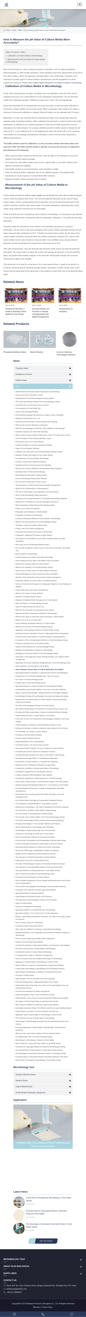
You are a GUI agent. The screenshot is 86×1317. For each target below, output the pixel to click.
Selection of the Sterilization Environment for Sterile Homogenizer (38, 577)
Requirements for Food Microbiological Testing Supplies (35, 398)
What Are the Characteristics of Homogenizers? (32, 488)
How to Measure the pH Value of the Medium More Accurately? (37, 561)
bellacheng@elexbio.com (17, 1289)
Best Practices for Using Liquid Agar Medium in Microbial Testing (38, 1043)
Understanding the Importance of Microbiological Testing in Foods (38, 725)
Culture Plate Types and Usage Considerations (32, 590)
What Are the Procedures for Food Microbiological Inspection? (37, 502)
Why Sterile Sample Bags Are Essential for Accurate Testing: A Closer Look (42, 709)
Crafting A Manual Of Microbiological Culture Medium (34, 775)
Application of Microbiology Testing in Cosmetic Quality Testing (37, 630)
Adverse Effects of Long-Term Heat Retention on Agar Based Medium (40, 965)
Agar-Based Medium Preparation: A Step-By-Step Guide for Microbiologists (42, 673)
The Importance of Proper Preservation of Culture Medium (36, 857)
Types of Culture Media (24, 903)
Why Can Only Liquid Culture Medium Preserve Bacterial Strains (38, 1033)
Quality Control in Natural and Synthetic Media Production (36, 854)
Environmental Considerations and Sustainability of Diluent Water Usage (41, 840)
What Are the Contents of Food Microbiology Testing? (34, 627)
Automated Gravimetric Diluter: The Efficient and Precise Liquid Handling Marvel (43, 1008)
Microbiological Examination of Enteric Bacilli (31, 475)
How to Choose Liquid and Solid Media (29, 922)
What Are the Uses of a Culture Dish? (29, 620)
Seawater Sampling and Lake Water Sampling (32, 432)
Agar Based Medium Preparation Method (30, 893)
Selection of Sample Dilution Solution (28, 597)
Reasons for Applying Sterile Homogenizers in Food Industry (36, 600)
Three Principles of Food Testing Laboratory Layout (33, 438)
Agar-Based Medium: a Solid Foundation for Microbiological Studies (39, 686)
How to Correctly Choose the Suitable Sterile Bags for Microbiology (39, 959)
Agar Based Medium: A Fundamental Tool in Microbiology (35, 910)
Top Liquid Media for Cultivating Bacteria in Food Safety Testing (38, 870)
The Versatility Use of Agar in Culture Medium (31, 731)
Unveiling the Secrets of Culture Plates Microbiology (34, 952)
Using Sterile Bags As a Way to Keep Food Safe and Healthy (37, 574)
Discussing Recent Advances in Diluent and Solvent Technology (38, 847)
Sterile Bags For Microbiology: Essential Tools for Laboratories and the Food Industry (42, 1022)
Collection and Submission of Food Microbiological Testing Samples (39, 452)
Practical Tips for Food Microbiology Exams (31, 683)
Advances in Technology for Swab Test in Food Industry (35, 834)
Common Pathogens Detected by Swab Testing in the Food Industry (39, 844)
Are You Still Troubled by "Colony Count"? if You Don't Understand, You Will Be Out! (43, 549)
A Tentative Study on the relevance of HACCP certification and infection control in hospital (43, 1144)
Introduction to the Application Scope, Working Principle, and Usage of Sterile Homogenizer (42, 658)
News (14, 30)
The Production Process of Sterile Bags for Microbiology (35, 1018)
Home (8, 30)
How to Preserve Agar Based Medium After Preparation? (35, 938)
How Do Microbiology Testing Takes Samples (31, 478)
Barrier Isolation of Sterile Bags (26, 554)
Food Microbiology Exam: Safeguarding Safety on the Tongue (37, 982)
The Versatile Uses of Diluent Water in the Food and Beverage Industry (40, 817)
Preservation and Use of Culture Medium (30, 442)
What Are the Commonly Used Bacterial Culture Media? (35, 610)
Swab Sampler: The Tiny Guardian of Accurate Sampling (35, 979)
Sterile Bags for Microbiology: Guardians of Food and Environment (39, 972)
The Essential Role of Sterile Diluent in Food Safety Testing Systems (39, 1050)
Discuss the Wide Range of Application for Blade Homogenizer (37, 850)
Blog (19, 30)
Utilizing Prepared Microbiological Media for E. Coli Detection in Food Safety (42, 785)
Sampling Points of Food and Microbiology (30, 472)
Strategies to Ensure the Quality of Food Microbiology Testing (37, 653)
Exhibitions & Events (44, 374)
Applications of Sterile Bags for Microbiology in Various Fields (37, 962)
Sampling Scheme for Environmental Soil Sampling (33, 465)
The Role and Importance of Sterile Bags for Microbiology (35, 948)
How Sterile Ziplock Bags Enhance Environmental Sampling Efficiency (40, 820)
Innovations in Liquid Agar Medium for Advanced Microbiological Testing (40, 1047)
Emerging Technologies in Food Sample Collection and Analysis (38, 824)
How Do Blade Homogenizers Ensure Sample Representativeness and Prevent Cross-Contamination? (43, 882)
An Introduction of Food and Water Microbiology (32, 458)
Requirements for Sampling (66, 310)
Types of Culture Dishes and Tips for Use (30, 607)
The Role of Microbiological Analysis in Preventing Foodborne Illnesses (40, 864)
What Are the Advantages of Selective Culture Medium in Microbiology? (40, 428)
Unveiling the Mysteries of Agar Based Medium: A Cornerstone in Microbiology (43, 945)
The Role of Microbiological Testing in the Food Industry (35, 705)
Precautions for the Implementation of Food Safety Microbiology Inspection (41, 498)
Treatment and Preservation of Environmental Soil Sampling (36, 422)
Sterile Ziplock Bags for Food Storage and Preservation (35, 827)
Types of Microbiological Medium (27, 412)
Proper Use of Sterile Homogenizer (28, 508)
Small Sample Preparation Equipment (44, 1092)
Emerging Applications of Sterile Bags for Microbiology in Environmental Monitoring (40, 1029)
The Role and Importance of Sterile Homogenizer (33, 991)
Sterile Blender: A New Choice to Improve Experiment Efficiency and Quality (42, 998)
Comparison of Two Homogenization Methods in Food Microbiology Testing (42, 640)
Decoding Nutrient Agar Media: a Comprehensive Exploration (37, 758)
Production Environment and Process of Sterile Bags (34, 532)
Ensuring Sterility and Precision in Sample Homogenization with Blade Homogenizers (40, 312)
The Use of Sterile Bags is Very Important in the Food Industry (37, 492)
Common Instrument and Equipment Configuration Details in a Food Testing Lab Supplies (43, 585)
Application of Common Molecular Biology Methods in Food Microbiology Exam (43, 663)
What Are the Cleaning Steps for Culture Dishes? (33, 564)
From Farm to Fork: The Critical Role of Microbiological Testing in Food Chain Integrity (42, 720)
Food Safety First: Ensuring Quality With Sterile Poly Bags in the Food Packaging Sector (40, 795)
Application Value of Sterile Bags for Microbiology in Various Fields (39, 1015)
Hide (23, 52)
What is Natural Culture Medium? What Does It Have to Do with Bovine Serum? (43, 435)
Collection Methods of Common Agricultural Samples (34, 445)
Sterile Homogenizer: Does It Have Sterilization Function (35, 995)
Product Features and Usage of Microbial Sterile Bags (34, 557)
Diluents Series (44, 1080)
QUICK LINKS (43, 1273)
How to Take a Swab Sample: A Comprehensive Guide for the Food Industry (42, 782)
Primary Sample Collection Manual (28, 738)
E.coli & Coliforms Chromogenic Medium (66, 353)
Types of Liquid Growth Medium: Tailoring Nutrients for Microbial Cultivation (42, 693)
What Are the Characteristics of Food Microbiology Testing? (36, 522)
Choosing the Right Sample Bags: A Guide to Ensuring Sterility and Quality (41, 712)
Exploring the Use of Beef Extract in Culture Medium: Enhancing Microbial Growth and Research (41, 701)
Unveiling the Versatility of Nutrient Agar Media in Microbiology (37, 768)
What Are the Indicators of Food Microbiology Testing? (34, 567)
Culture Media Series (44, 1086)
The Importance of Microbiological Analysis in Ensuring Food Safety (39, 867)
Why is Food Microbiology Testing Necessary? (32, 495)
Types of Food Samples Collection (27, 448)
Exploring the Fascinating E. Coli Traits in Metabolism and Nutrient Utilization (42, 807)
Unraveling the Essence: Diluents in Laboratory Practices (35, 751)
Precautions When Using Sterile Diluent (29, 926)
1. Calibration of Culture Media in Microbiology (24, 56)
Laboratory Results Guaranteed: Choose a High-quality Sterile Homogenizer (42, 633)
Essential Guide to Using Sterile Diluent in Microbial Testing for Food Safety (42, 1057)
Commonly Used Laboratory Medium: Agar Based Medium (36, 890)
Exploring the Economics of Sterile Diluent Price (32, 860)
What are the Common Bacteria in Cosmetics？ (32, 425)
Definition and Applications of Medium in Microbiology (34, 650)
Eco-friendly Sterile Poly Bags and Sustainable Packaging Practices (39, 800)
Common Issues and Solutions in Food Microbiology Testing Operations (40, 637)
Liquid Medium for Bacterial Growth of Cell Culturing (34, 896)
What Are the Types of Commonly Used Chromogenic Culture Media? (40, 617)
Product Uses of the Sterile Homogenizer (30, 528)
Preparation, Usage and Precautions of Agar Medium (34, 535)
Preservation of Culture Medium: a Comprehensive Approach (37, 762)
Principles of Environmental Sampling (29, 735)
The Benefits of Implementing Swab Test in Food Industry (35, 830)
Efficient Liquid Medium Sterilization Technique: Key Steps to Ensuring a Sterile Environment (43, 918)
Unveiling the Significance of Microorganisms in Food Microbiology (39, 778)
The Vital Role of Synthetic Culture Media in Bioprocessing (36, 810)
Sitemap (36, 1307)
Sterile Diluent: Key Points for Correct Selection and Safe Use (37, 1011)
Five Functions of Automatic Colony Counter (31, 482)
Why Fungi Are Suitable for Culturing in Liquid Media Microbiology (38, 929)
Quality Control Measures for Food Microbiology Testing (35, 647)
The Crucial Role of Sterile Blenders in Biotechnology (34, 814)
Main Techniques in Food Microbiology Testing (32, 603)
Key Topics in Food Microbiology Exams (29, 679)
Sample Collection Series (44, 1074)
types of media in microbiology (69, 83)
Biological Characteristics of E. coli (28, 418)
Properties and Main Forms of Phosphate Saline (32, 643)
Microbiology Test (23, 1067)
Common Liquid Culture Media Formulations (31, 462)
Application (20, 1100)
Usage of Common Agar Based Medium (29, 942)
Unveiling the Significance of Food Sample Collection (34, 772)
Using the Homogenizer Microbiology (28, 906)
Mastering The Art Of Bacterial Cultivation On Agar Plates (35, 765)
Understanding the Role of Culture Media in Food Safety (35, 715)
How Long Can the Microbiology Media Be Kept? (32, 544)
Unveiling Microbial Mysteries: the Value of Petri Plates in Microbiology (40, 755)
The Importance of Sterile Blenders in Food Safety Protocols (36, 804)
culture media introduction (43, 83)
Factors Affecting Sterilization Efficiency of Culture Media (35, 623)
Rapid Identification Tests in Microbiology (30, 741)
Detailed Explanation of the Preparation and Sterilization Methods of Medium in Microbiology (43, 934)
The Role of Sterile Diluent (25, 975)
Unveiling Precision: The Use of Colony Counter (32, 745)
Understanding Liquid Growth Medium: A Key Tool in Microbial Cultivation (41, 689)
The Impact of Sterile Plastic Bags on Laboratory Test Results (37, 1001)
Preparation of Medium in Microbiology (29, 515)
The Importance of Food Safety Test (28, 408)
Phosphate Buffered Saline (14, 352)
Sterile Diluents (36, 352)
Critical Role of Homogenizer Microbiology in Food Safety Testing (38, 1060)
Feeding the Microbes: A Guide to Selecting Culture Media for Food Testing (15, 311)
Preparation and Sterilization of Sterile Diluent (31, 512)
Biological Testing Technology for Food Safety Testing (34, 455)
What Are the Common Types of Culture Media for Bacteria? (36, 571)
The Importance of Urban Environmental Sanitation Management (38, 485)
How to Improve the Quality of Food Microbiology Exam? (35, 874)
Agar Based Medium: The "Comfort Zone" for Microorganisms (37, 913)
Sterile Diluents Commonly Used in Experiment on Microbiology (38, 392)
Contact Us (10, 1280)
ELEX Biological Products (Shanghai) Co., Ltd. (39, 1304)
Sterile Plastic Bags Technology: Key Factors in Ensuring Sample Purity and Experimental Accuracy (42, 986)
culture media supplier (33, 195)
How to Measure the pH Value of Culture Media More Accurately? (44, 30)
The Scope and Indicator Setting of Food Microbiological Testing (38, 402)
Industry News (44, 380)
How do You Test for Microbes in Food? (29, 395)
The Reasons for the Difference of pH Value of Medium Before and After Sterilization (40, 540)
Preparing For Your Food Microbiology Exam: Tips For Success (37, 676)
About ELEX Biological (43, 1266)
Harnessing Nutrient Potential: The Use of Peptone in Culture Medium (40, 748)
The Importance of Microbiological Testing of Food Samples (36, 900)
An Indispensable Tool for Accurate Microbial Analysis (34, 1037)
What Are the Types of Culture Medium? (29, 593)
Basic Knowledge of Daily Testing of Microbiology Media (35, 505)
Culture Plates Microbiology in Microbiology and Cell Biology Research (40, 969)
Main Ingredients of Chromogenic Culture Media (32, 666)
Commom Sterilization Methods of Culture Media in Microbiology (38, 518)
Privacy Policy (47, 1307)
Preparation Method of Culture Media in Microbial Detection (36, 581)
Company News (44, 368)
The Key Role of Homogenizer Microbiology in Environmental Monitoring (41, 886)
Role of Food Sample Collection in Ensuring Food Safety (35, 837)
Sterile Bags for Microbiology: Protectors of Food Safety (35, 1040)
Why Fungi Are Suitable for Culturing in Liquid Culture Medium (37, 1005)
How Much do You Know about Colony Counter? (32, 405)
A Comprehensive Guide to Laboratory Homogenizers (34, 955)
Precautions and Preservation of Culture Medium (32, 877)
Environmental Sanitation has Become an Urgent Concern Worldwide (40, 415)
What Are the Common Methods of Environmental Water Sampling (39, 468)
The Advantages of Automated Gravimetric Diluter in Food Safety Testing (41, 1053)
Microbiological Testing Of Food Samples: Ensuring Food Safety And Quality (42, 696)
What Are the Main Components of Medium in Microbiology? (36, 613)
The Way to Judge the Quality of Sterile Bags (31, 525)
